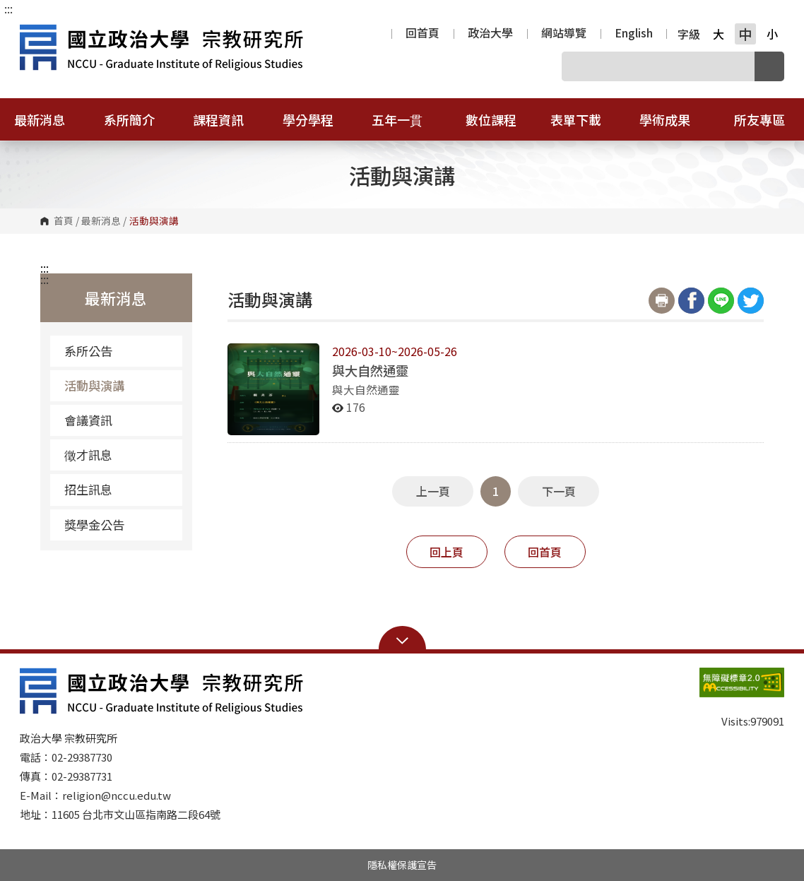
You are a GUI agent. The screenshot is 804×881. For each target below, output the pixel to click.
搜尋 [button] (769, 66)
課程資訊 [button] (227, 119)
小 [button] (772, 33)
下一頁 (559, 491)
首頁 (63, 221)
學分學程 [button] (317, 119)
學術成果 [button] (674, 119)
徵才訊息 (88, 454)
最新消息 (101, 221)
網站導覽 (563, 34)
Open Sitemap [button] (402, 639)
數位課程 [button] (491, 119)
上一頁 (433, 491)
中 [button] (745, 34)
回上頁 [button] (446, 551)
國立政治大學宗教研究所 (34, 30)
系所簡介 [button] (138, 119)
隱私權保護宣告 (402, 865)
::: (8, 8)
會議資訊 (88, 420)
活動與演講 (94, 385)
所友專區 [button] (759, 119)
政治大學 (490, 34)
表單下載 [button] (585, 119)
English (634, 34)
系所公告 (88, 351)
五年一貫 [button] (406, 119)
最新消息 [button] (48, 119)
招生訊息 (88, 489)
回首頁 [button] (545, 551)
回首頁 (422, 34)
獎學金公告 (94, 524)
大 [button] (718, 33)
